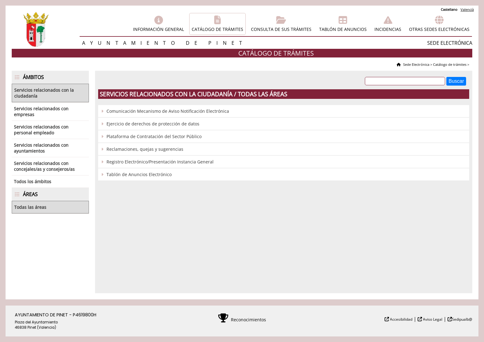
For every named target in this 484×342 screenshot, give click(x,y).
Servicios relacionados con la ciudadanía (44, 93)
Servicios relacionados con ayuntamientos (41, 148)
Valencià (467, 9)
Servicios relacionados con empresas (41, 111)
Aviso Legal (432, 319)
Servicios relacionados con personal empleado (41, 130)
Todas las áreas (30, 207)
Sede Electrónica (415, 64)
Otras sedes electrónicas (439, 29)
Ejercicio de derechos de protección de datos (152, 124)
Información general (158, 29)
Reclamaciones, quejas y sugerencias (144, 149)
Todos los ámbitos (32, 181)
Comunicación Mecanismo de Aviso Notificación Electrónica (167, 111)
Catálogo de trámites (217, 29)
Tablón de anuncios (343, 29)
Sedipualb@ (462, 319)
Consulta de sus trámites (281, 29)
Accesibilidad (400, 319)
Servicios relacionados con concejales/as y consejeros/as (44, 166)
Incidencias (387, 29)
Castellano (449, 9)
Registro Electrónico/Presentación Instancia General (160, 162)
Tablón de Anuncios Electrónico (139, 174)
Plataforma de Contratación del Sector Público (154, 136)
